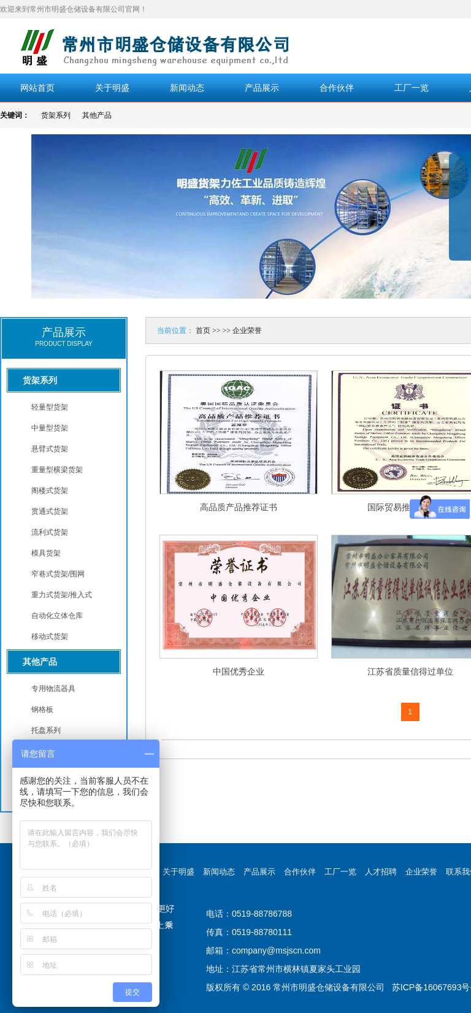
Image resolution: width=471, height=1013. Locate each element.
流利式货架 (49, 532)
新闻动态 (187, 88)
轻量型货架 (49, 407)
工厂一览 (411, 88)
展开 (460, 216)
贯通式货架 (49, 511)
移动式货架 (49, 636)
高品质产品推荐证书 (238, 507)
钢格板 (42, 709)
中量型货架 (49, 428)
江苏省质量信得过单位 (410, 671)
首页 (203, 330)
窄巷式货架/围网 (58, 574)
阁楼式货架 (49, 490)
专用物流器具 (53, 688)
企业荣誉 (247, 330)
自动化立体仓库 (57, 615)
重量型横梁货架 (57, 469)
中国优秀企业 (238, 671)
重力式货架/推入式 (61, 595)
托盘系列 (46, 730)
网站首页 (37, 88)
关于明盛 (112, 88)
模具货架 (46, 553)
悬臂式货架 (49, 449)
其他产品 (97, 115)
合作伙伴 (337, 88)
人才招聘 (381, 871)
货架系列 (56, 115)
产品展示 (262, 88)
